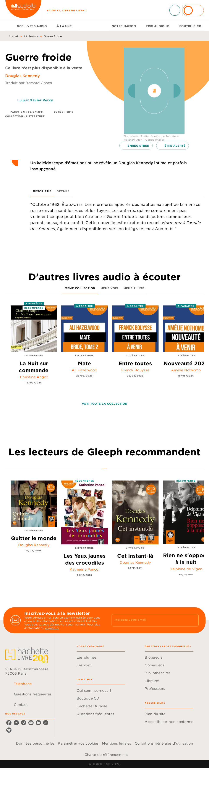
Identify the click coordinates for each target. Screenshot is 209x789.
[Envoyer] (193, 620)
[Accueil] (23, 10)
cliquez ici (52, 628)
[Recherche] (174, 10)
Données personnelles (35, 743)
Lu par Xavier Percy (35, 100)
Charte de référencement (106, 754)
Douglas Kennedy (22, 75)
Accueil (13, 36)
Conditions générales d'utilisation (164, 743)
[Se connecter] (193, 10)
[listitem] (9, 722)
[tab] (9, 26)
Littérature (31, 36)
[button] (136, 145)
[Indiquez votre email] (150, 620)
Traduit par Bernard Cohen (28, 83)
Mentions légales (116, 743)
